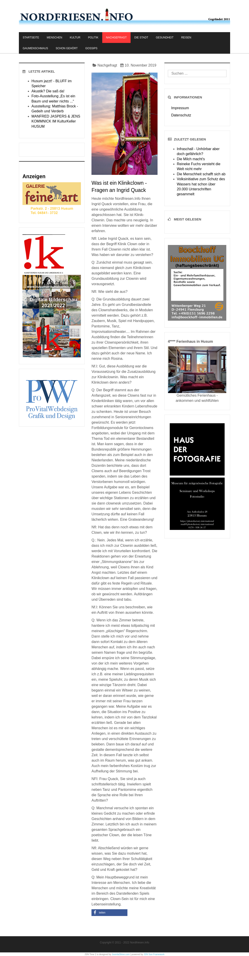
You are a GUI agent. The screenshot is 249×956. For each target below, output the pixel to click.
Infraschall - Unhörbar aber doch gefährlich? (198, 151)
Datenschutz (181, 115)
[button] (109, 912)
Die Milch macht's (191, 159)
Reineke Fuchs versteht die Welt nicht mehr (198, 166)
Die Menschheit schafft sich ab (201, 174)
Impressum (180, 108)
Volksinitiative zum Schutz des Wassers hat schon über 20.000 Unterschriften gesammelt (201, 186)
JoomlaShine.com (120, 954)
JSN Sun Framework (154, 954)
